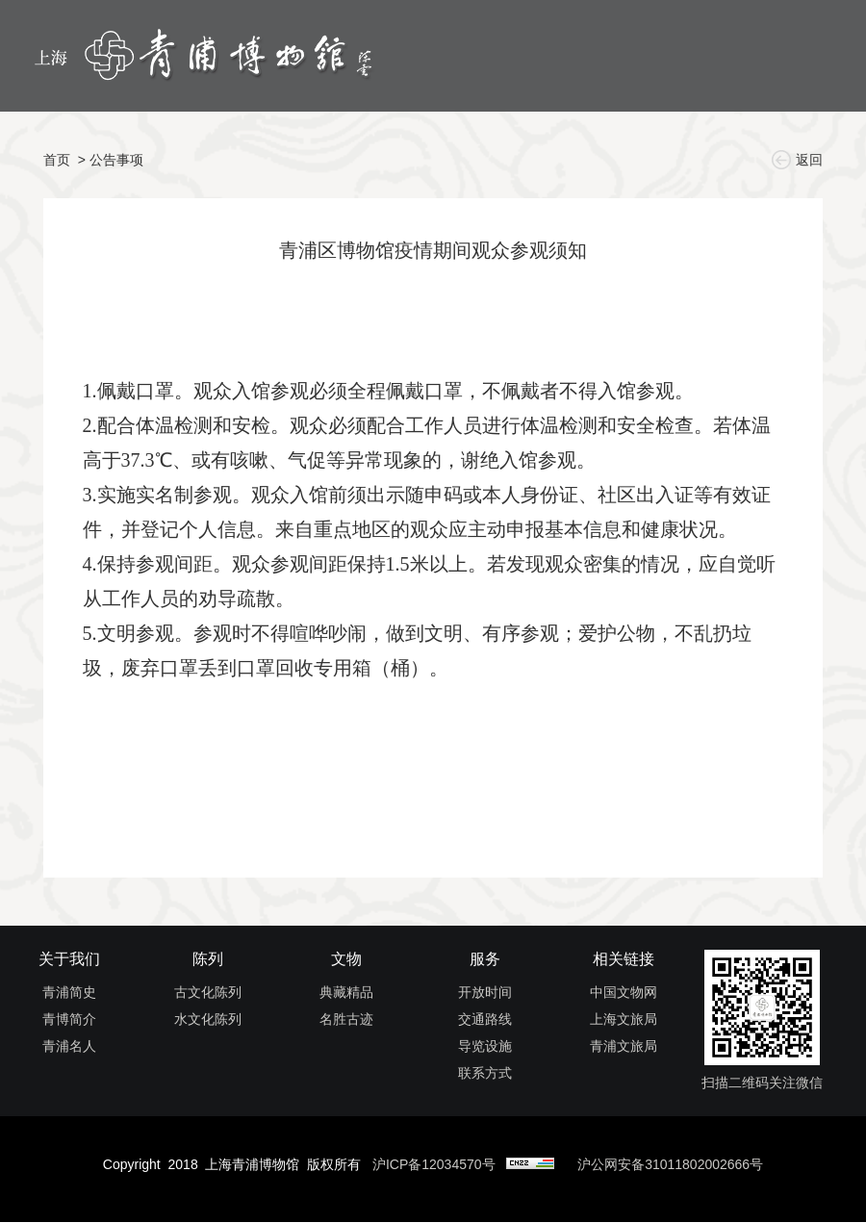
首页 (56, 159)
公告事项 (116, 159)
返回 (800, 159)
